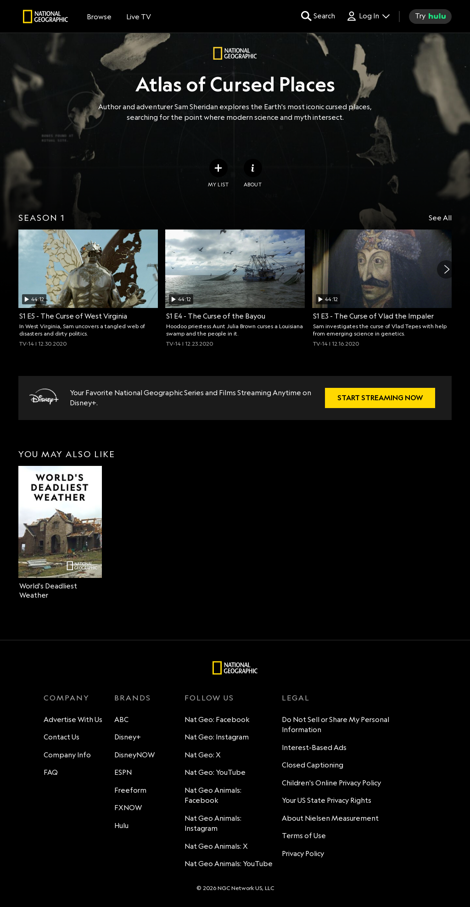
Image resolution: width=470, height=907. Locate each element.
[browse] (99, 16)
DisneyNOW (134, 754)
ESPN (123, 772)
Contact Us (61, 737)
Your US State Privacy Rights (326, 800)
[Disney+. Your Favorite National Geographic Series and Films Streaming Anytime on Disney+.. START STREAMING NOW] (380, 398)
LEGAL (296, 698)
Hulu (121, 825)
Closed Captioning (312, 765)
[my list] (218, 173)
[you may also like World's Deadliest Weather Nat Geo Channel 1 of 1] (60, 532)
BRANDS (132, 698)
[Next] (446, 269)
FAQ (51, 772)
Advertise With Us (73, 719)
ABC (121, 719)
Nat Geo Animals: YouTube (229, 863)
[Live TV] (138, 16)
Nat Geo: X (203, 754)
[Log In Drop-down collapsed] (368, 16)
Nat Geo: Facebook (217, 719)
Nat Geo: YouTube (215, 772)
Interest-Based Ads (314, 747)
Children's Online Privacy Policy (331, 782)
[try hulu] (430, 16)
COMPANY (67, 698)
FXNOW (128, 807)
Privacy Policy (303, 853)
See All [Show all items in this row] (440, 217)
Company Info (67, 754)
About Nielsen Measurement (330, 818)
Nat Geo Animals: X (216, 846)
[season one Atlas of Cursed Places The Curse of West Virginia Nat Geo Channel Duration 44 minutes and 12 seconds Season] (88, 288)
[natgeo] (45, 18)
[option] (88, 288)
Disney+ (127, 737)
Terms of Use (304, 835)
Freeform (130, 790)
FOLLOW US (209, 698)
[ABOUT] (253, 173)
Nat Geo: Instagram (217, 737)
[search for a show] (318, 16)
